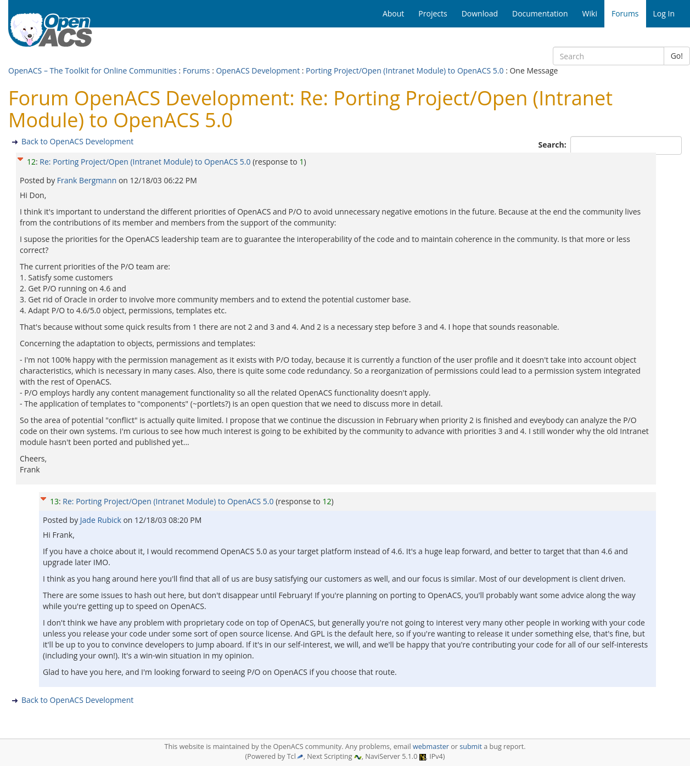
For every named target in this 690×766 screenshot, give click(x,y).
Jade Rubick (102, 520)
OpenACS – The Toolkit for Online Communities (92, 70)
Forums (196, 70)
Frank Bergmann (88, 180)
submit (470, 746)
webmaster (431, 746)
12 (31, 161)
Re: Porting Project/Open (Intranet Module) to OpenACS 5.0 (145, 161)
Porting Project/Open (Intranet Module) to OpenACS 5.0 (404, 70)
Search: (553, 144)
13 (54, 501)
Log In (664, 13)
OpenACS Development (258, 70)
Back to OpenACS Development (77, 141)
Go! (677, 55)
